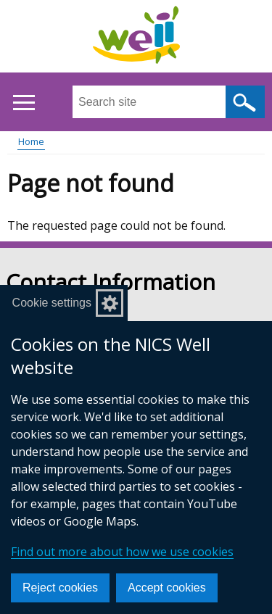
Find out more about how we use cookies (122, 552)
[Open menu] (24, 103)
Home (31, 141)
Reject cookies (60, 587)
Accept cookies (167, 587)
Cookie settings (51, 302)
